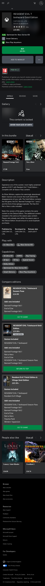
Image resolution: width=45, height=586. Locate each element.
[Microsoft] (22, 1)
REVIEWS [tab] (22, 96)
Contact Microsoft (8, 574)
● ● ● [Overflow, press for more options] (39, 59)
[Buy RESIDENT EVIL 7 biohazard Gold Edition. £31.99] (22, 50)
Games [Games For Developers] (5, 555)
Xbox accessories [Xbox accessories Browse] (8, 499)
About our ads (28, 578)
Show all (29, 135)
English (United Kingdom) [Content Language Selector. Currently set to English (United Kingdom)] (13, 561)
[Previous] (35, 104)
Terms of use (30, 574)
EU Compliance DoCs (9, 582)
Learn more (10, 82)
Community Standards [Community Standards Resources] (9, 517)
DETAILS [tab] (10, 96)
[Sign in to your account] (41, 3)
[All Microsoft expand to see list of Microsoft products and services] (3, 3)
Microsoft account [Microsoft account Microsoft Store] (8, 532)
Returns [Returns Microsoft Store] (5, 540)
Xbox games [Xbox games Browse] (6, 491)
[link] (12, 155)
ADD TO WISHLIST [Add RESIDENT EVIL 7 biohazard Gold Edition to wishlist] (18, 59)
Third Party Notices (16, 578)
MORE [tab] (35, 96)
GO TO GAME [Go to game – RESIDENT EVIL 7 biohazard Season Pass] (22, 317)
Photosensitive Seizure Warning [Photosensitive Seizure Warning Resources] (12, 521)
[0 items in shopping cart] (35, 3)
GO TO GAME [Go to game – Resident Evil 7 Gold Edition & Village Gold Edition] (22, 427)
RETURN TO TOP (22, 369)
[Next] (40, 104)
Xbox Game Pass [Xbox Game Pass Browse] (7, 495)
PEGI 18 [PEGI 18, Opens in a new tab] (15, 70)
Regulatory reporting (23, 582)
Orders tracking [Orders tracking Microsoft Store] (7, 544)
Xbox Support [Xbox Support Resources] (7, 510)
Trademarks (6, 578)
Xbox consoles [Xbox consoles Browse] (7, 487)
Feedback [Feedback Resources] (5, 514)
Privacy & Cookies (20, 574)
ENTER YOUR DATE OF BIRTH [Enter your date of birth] (21, 125)
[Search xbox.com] (8, 3)
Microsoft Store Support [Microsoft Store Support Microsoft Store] (10, 536)
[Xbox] (6, 8)
